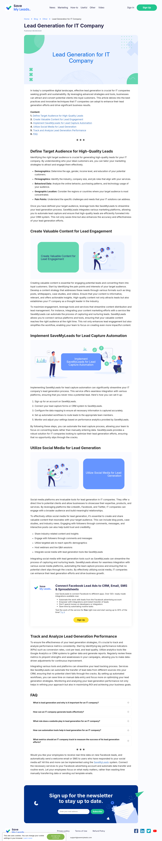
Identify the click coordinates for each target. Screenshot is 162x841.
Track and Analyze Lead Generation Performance (59, 130)
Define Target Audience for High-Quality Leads (58, 115)
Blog (36, 19)
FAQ (35, 134)
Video (101, 8)
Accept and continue (55, 837)
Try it (62, 612)
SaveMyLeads (101, 762)
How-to (74, 8)
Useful (84, 8)
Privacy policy (63, 831)
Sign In (130, 8)
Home (26, 19)
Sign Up (147, 7)
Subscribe (97, 811)
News (52, 8)
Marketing (63, 8)
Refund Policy (99, 831)
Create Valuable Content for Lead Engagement (58, 119)
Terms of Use (81, 831)
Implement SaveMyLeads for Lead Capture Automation (62, 123)
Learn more (27, 838)
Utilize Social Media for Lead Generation (54, 126)
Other (92, 8)
